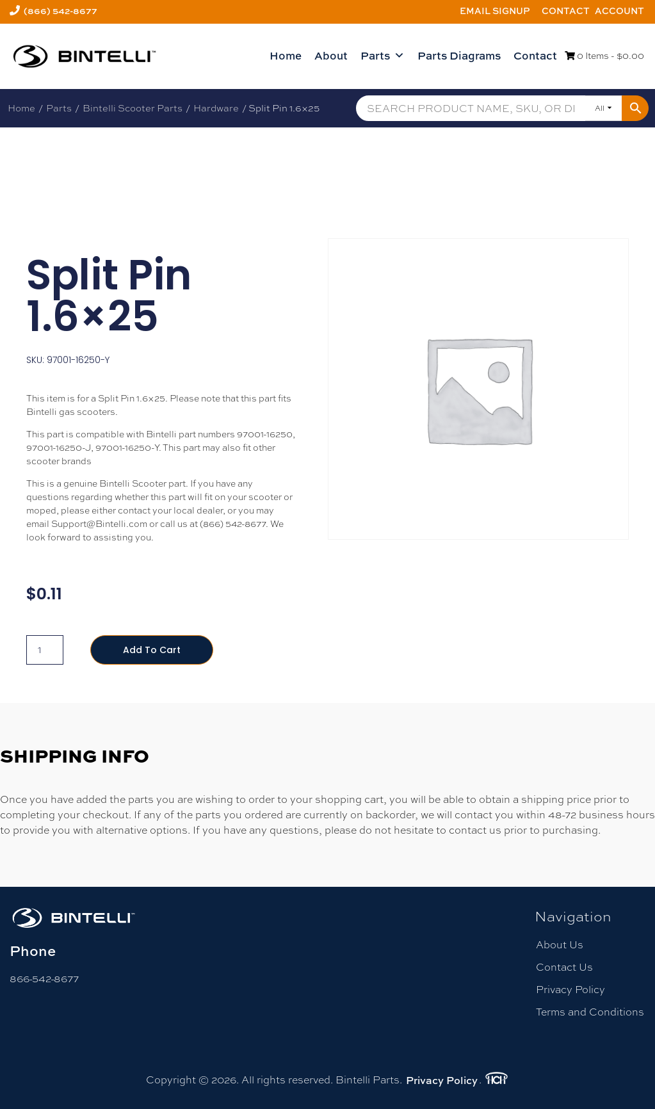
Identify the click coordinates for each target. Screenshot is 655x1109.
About (331, 55)
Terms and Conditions (590, 1012)
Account (619, 10)
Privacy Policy (570, 989)
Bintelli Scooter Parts (132, 108)
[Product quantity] (44, 650)
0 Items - (604, 55)
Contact (566, 10)
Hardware (216, 108)
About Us (559, 944)
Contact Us (564, 967)
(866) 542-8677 (60, 10)
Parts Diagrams (459, 55)
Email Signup (495, 10)
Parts (382, 56)
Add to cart (152, 650)
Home (286, 55)
